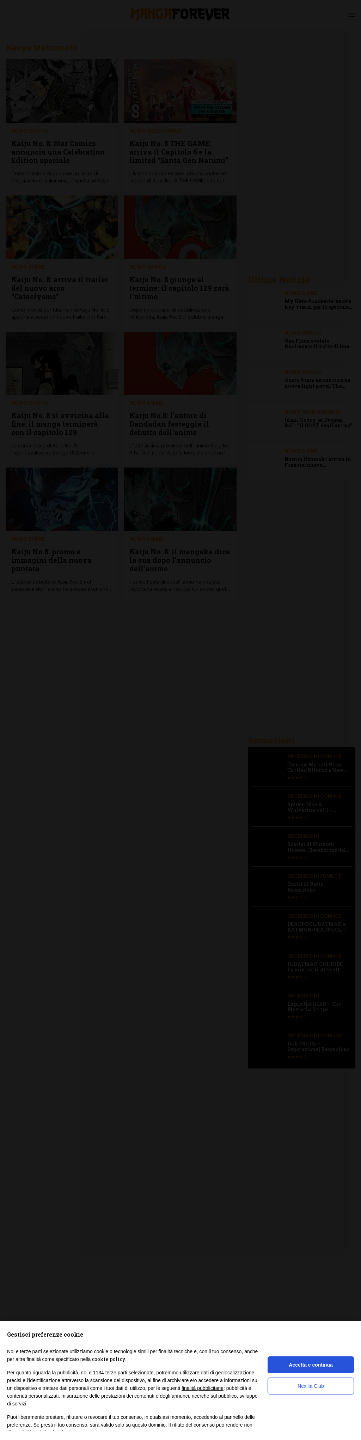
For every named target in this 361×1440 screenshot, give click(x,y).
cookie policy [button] (108, 1359)
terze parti (116, 1372)
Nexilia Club (311, 1386)
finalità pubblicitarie (203, 1388)
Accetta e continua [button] (310, 1365)
